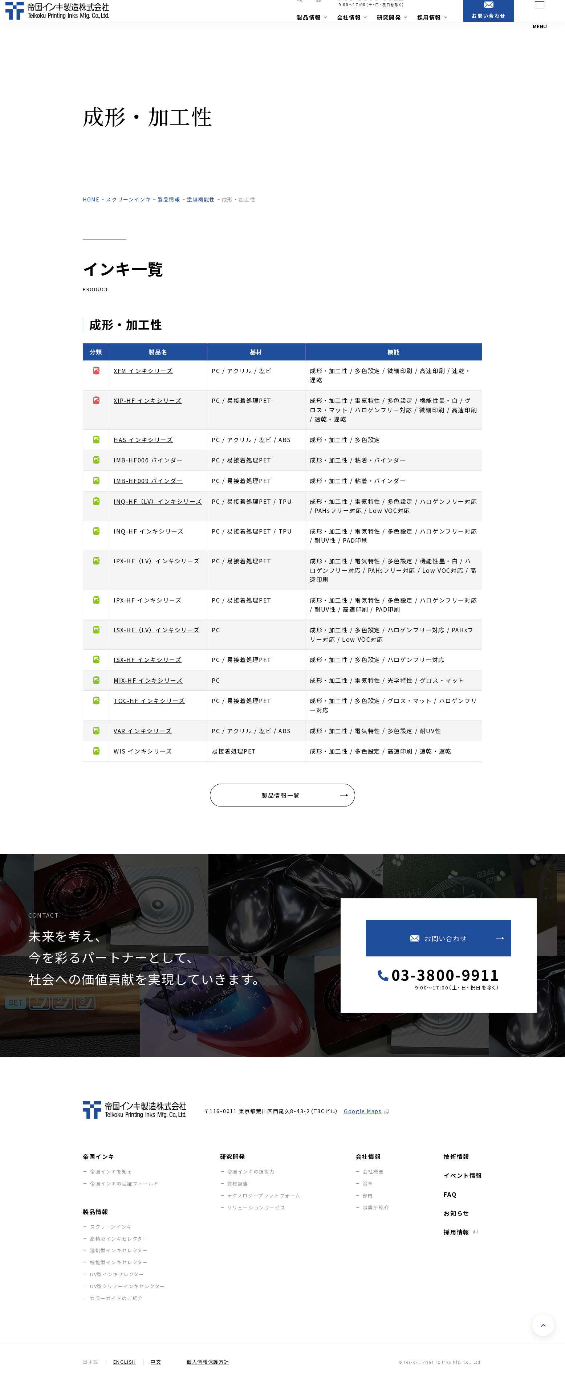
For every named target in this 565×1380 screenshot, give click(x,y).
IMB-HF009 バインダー (148, 480)
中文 (156, 1362)
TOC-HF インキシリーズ (149, 700)
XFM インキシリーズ (143, 370)
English (124, 1362)
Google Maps (363, 1111)
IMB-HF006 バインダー (148, 460)
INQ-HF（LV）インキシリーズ (158, 501)
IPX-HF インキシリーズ (148, 600)
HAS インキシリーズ (143, 439)
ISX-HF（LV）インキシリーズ (157, 629)
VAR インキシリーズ (143, 730)
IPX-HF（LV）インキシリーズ (157, 560)
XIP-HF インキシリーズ (148, 400)
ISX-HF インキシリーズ (148, 659)
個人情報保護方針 (208, 1362)
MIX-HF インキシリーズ (148, 680)
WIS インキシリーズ (143, 751)
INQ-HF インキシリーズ (149, 531)
